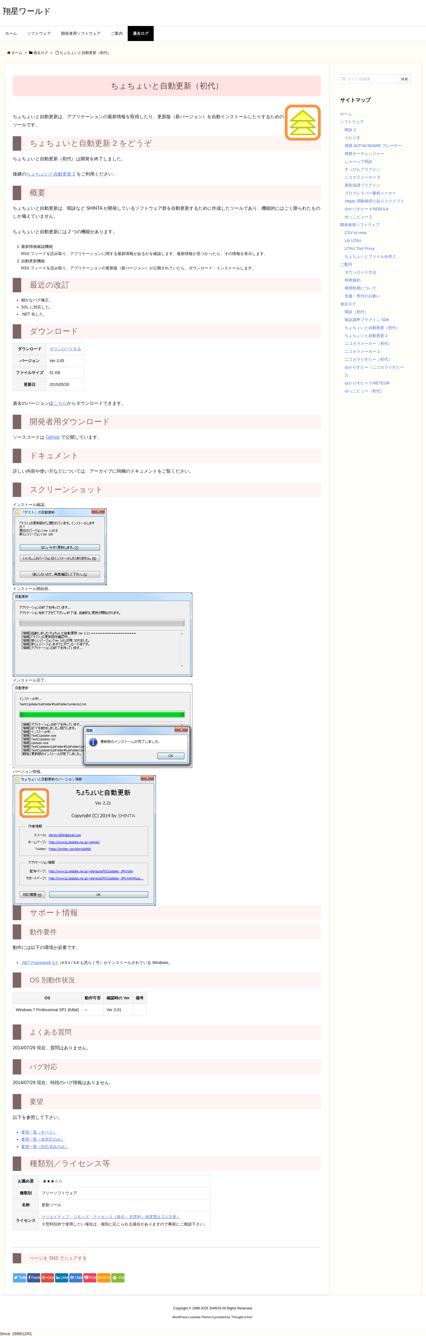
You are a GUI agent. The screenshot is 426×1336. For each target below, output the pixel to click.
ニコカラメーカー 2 (362, 351)
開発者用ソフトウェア (360, 224)
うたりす (352, 137)
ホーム (346, 114)
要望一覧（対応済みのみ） (45, 1146)
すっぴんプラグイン (362, 169)
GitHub (52, 437)
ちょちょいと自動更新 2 (50, 174)
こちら (60, 403)
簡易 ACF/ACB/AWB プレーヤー (373, 145)
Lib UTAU (353, 240)
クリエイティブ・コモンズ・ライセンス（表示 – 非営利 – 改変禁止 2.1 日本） (111, 1216)
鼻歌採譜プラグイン (362, 185)
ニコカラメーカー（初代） (368, 343)
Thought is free (242, 1317)
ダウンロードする (65, 349)
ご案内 (346, 264)
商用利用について (360, 288)
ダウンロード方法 (360, 272)
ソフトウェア (352, 122)
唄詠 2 (350, 129)
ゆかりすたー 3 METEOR (367, 383)
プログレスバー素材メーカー (370, 193)
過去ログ (348, 304)
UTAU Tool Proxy (360, 248)
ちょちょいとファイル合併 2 (370, 256)
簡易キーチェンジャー (364, 153)
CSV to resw (356, 232)
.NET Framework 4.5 (39, 962)
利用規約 (352, 280)
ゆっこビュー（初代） (364, 391)
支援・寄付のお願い (362, 296)
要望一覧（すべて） (39, 1132)
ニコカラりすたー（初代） (368, 359)
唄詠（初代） (356, 312)
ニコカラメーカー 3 (362, 177)
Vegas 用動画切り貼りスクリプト (374, 201)
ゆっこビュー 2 (358, 217)
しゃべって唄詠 (358, 161)
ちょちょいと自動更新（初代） (372, 327)
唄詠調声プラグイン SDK (367, 319)
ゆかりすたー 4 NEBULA (367, 209)
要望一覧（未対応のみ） (43, 1139)
